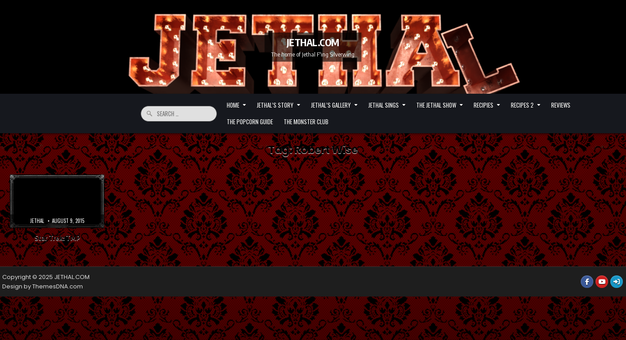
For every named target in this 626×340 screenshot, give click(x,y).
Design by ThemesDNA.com (42, 286)
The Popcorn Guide (250, 121)
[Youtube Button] (602, 281)
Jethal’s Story (275, 104)
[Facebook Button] (587, 281)
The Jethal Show (436, 104)
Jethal (37, 220)
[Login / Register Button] (616, 281)
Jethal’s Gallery (331, 104)
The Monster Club (306, 121)
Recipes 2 (522, 104)
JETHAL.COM (313, 41)
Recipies (483, 104)
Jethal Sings (383, 104)
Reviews (560, 104)
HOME (233, 104)
